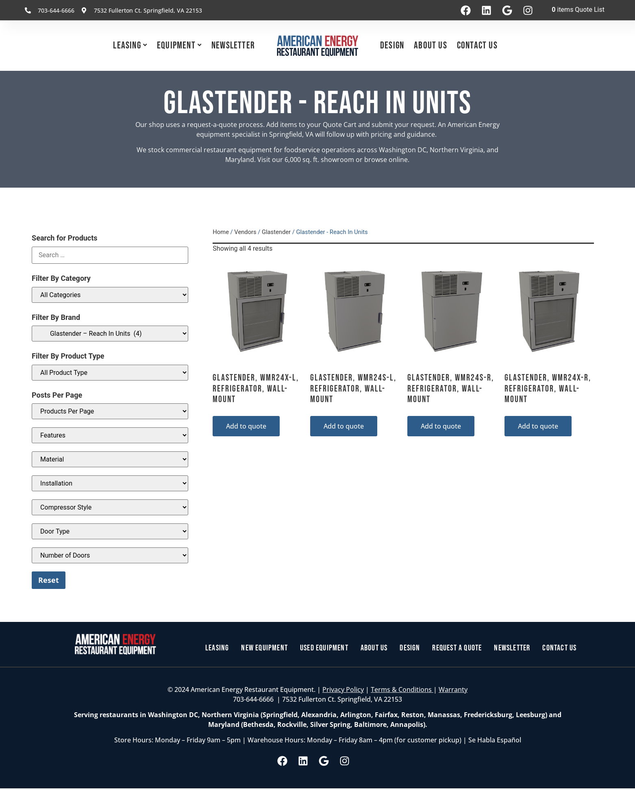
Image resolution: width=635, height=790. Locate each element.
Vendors (245, 232)
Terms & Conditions (402, 689)
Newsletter (233, 45)
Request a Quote (457, 648)
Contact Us (477, 45)
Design (392, 45)
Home (221, 232)
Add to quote (246, 426)
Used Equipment (324, 648)
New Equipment (264, 648)
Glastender (276, 232)
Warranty (453, 689)
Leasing (127, 45)
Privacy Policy (343, 689)
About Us (430, 45)
